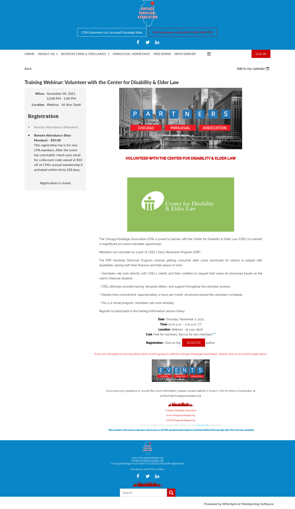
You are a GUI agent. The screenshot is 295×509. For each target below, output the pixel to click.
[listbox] (253, 68)
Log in (261, 54)
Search (171, 493)
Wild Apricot (231, 504)
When (39, 93)
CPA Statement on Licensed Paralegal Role (112, 32)
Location (38, 104)
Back (28, 68)
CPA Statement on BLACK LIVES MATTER (182, 32)
